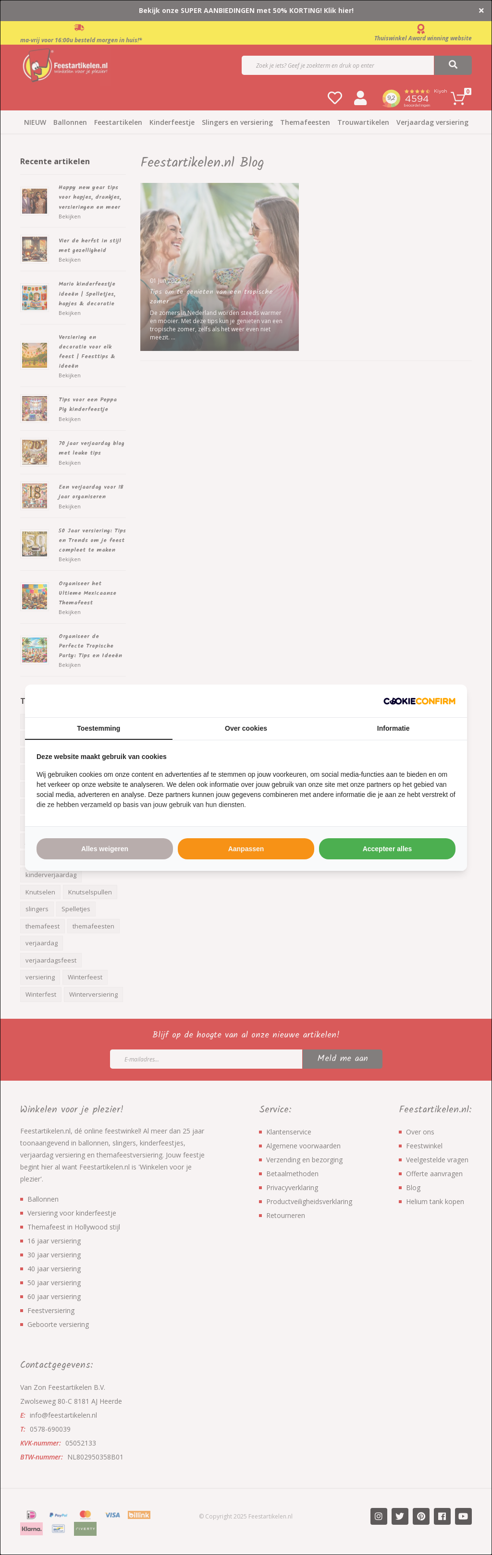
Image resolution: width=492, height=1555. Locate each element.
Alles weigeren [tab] (104, 849)
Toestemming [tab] (98, 728)
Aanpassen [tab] (246, 849)
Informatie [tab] (393, 728)
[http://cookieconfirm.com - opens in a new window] (419, 701)
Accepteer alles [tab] (387, 849)
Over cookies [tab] (246, 728)
